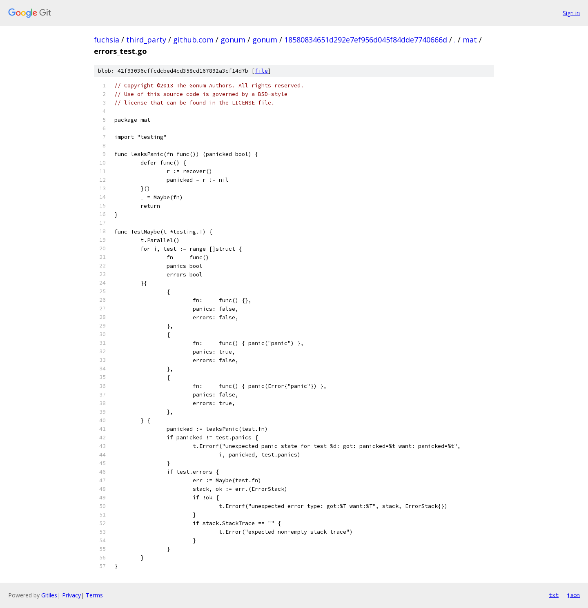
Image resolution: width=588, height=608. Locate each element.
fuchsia (106, 40)
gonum (232, 40)
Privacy (71, 595)
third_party (146, 40)
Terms (94, 595)
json (573, 595)
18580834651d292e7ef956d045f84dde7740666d (365, 40)
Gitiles (49, 595)
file (261, 70)
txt (554, 595)
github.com (193, 40)
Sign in (571, 13)
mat (470, 40)
